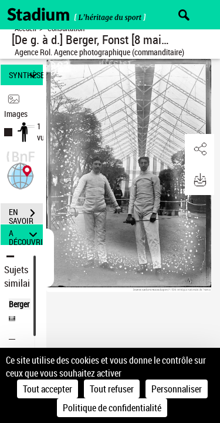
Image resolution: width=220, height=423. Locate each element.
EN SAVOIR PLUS (26, 214)
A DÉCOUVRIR (26, 234)
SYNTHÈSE (26, 75)
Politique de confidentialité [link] (112, 407)
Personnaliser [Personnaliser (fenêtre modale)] (176, 388)
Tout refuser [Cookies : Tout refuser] (112, 388)
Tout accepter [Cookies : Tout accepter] (47, 388)
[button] (20, 174)
